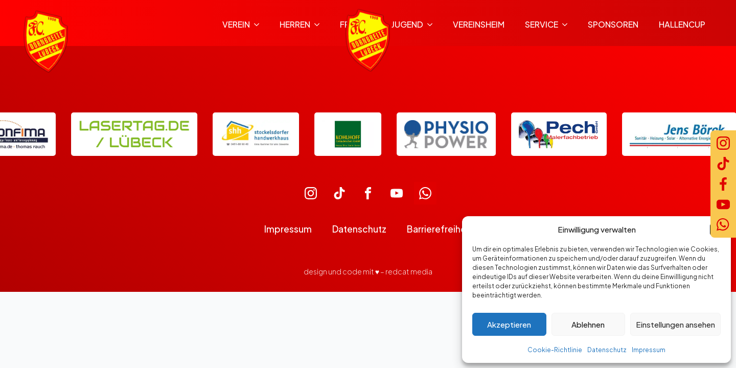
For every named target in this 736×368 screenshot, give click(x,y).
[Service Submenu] (568, 24)
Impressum (648, 350)
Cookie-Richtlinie (554, 350)
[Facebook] (723, 184)
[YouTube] (723, 204)
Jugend (407, 24)
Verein (236, 24)
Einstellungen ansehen (675, 324)
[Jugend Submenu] (433, 24)
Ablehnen (588, 324)
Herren (295, 24)
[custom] (311, 193)
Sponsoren (613, 24)
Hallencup (682, 24)
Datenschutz (607, 350)
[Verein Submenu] (259, 24)
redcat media (408, 271)
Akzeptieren (509, 324)
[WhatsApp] (723, 225)
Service (541, 24)
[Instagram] (723, 143)
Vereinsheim (478, 24)
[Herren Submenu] (320, 24)
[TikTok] (723, 163)
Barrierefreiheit (439, 229)
